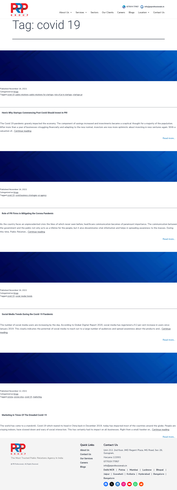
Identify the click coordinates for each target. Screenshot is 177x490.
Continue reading (22, 130)
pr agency (42, 195)
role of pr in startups (63, 94)
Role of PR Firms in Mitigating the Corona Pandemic (27, 213)
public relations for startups (41, 94)
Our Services (86, 458)
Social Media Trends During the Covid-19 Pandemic (27, 314)
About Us (65, 12)
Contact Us (158, 12)
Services (81, 12)
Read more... (169, 138)
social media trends (23, 296)
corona (10, 397)
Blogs (131, 12)
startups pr (77, 94)
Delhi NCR (109, 469)
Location (144, 12)
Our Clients (108, 12)
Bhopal (160, 469)
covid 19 (11, 94)
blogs (16, 91)
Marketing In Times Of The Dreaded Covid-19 (24, 415)
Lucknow (147, 469)
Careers (121, 12)
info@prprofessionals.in (151, 6)
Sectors (94, 12)
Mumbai (134, 469)
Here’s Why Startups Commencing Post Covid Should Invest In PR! (34, 112)
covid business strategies (26, 195)
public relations (22, 94)
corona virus (19, 397)
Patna (122, 469)
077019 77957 (130, 6)
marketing (37, 397)
